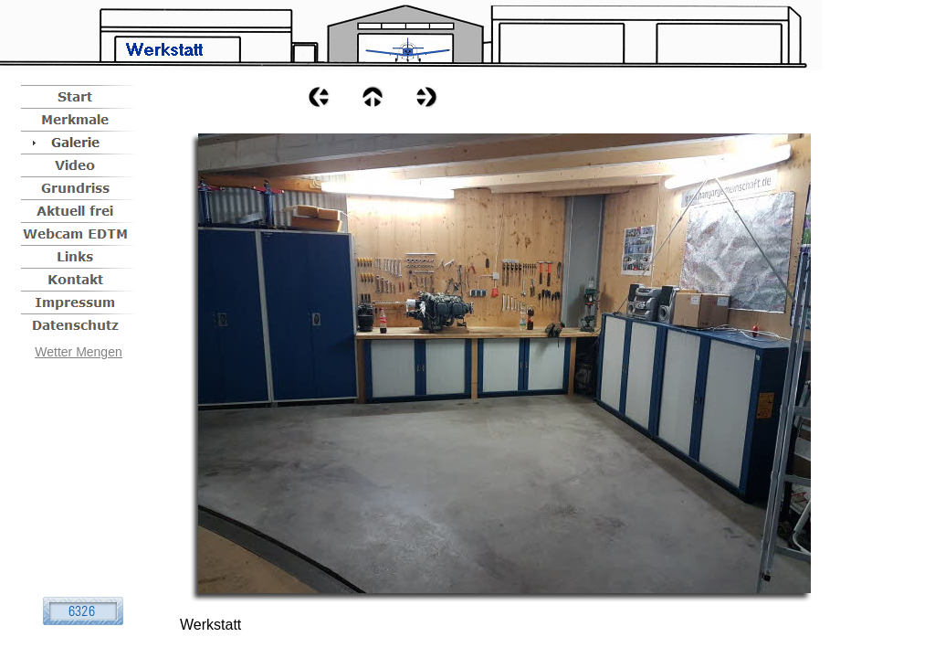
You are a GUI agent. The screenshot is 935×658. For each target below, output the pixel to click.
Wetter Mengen (78, 352)
